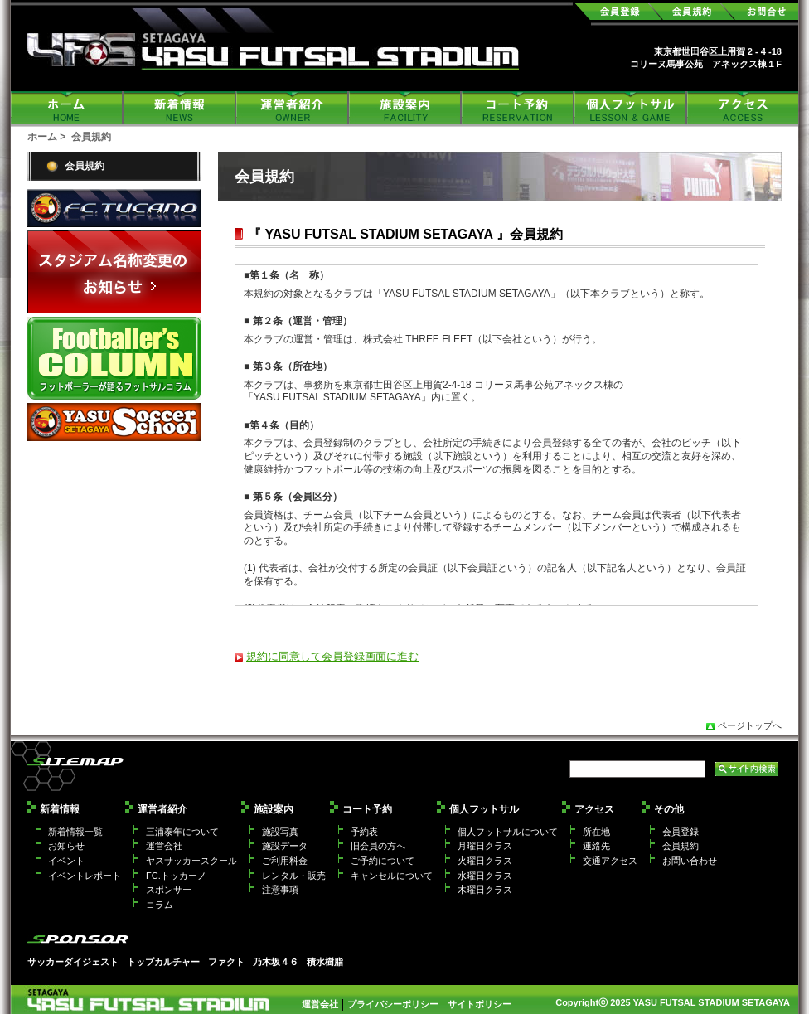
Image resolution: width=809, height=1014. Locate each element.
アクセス (742, 107)
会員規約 (84, 166)
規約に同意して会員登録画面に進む (332, 656)
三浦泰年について (182, 832)
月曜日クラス (485, 846)
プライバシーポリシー (392, 1004)
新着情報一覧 (75, 832)
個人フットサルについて (508, 832)
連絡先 (596, 846)
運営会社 (164, 846)
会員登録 (680, 832)
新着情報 (180, 107)
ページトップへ (750, 725)
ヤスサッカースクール (191, 861)
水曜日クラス (485, 876)
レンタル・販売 (294, 876)
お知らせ (66, 846)
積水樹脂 (325, 962)
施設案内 (405, 107)
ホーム (67, 107)
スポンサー (168, 890)
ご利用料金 (285, 861)
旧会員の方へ (378, 846)
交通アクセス (610, 861)
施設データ (285, 846)
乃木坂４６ (275, 962)
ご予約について (382, 861)
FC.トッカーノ (176, 876)
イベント (66, 861)
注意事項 (280, 890)
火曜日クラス (485, 861)
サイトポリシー (479, 1004)
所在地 (596, 832)
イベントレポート (84, 876)
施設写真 (280, 832)
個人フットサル (630, 107)
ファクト (226, 962)
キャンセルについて (392, 876)
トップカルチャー (163, 962)
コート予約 (518, 107)
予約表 (364, 832)
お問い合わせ (689, 861)
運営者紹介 (292, 107)
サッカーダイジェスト (73, 962)
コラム (159, 905)
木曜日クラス (485, 890)
